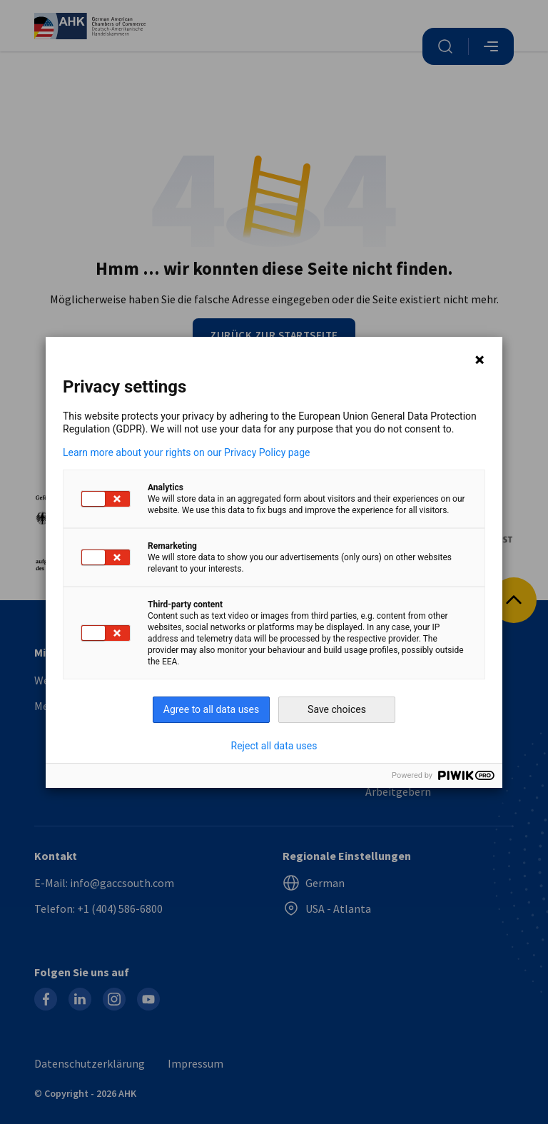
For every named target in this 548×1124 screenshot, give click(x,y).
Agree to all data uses (211, 709)
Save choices (337, 709)
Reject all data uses (274, 745)
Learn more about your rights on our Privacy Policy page (186, 452)
